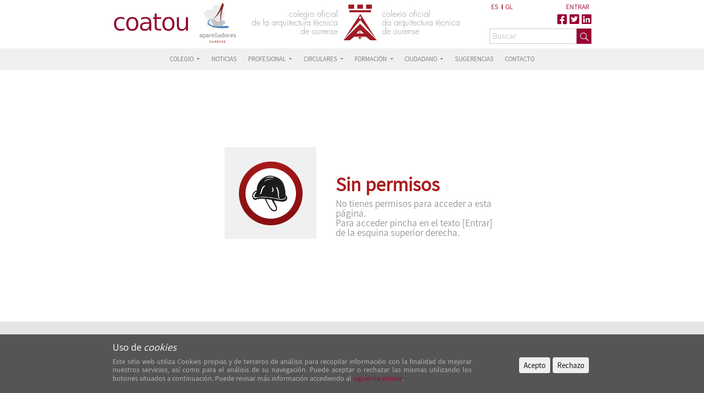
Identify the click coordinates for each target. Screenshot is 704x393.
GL (509, 6)
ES (494, 6)
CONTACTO (519, 59)
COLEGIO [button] (182, 59)
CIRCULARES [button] (321, 59)
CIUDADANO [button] (421, 59)
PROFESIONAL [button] (267, 59)
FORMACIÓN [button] (371, 59)
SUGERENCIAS (474, 59)
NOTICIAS (224, 59)
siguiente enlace (376, 378)
